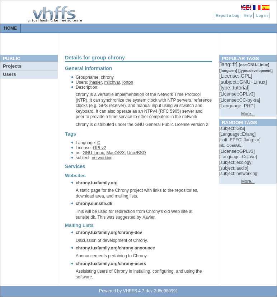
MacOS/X (115, 152)
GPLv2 (99, 147)
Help (248, 15)
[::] (229, 64)
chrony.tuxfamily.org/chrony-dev (109, 232)
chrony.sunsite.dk (94, 203)
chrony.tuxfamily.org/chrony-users (111, 263)
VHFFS (130, 290)
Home (10, 28)
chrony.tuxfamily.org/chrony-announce (115, 247)
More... (247, 113)
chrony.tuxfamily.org (97, 182)
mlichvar (112, 82)
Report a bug (227, 15)
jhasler (95, 82)
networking (102, 157)
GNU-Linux (93, 152)
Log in (262, 15)
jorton (127, 82)
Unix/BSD (136, 152)
